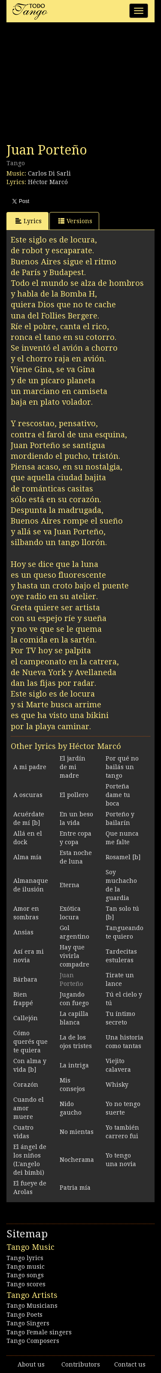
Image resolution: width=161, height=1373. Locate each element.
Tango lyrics (24, 1258)
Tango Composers (32, 1340)
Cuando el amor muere (28, 1108)
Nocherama (77, 1159)
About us (31, 1364)
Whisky (117, 1084)
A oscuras (28, 794)
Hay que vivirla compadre (74, 956)
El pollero (74, 794)
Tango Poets (24, 1314)
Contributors (80, 1364)
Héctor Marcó (48, 182)
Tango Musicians (32, 1305)
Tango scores (26, 1284)
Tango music (25, 1266)
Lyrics (28, 220)
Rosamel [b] (123, 857)
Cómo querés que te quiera (30, 1042)
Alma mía (27, 857)
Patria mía (75, 1187)
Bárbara (25, 979)
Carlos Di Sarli (49, 173)
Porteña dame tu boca (118, 795)
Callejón (25, 1018)
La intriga (74, 1065)
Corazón (25, 1084)
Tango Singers (27, 1323)
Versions (75, 220)
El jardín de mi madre (72, 767)
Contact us (130, 1364)
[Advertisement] (70, 85)
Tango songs (25, 1275)
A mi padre (29, 767)
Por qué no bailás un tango (122, 767)
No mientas (77, 1131)
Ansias (23, 932)
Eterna (69, 885)
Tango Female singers (39, 1332)
